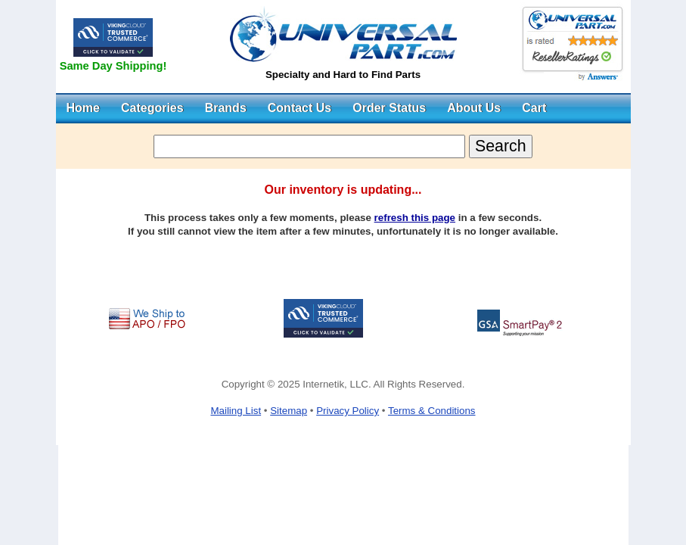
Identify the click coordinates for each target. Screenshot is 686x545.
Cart (534, 107)
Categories (152, 107)
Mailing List (235, 410)
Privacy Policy (347, 410)
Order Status (389, 107)
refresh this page (414, 217)
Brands (226, 107)
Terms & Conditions (432, 410)
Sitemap (288, 410)
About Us (474, 107)
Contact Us (299, 107)
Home (83, 107)
